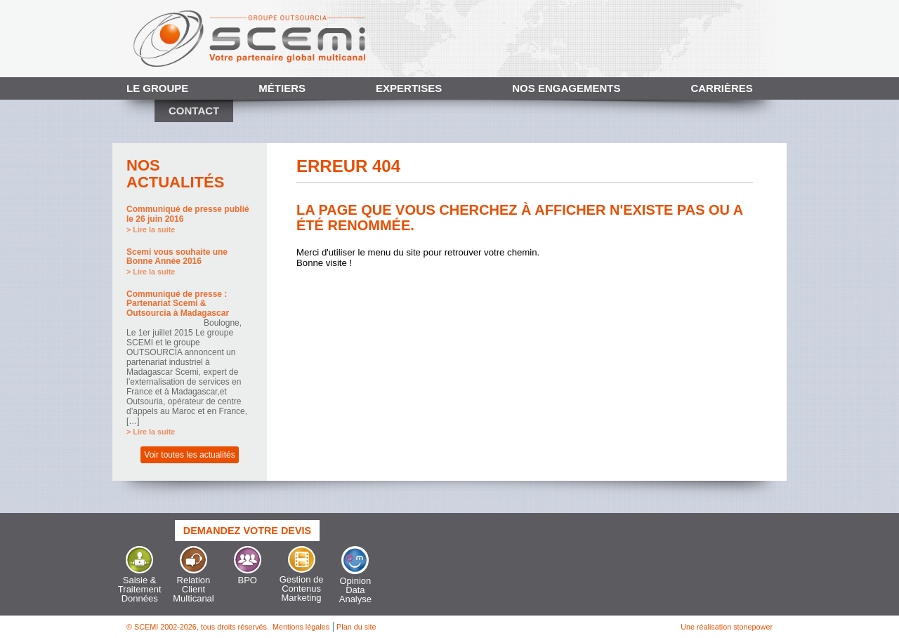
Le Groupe (157, 88)
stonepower (753, 627)
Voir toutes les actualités (189, 455)
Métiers (282, 88)
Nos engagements (566, 88)
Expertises (409, 88)
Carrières (721, 88)
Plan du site (356, 627)
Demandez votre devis (247, 530)
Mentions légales (301, 627)
